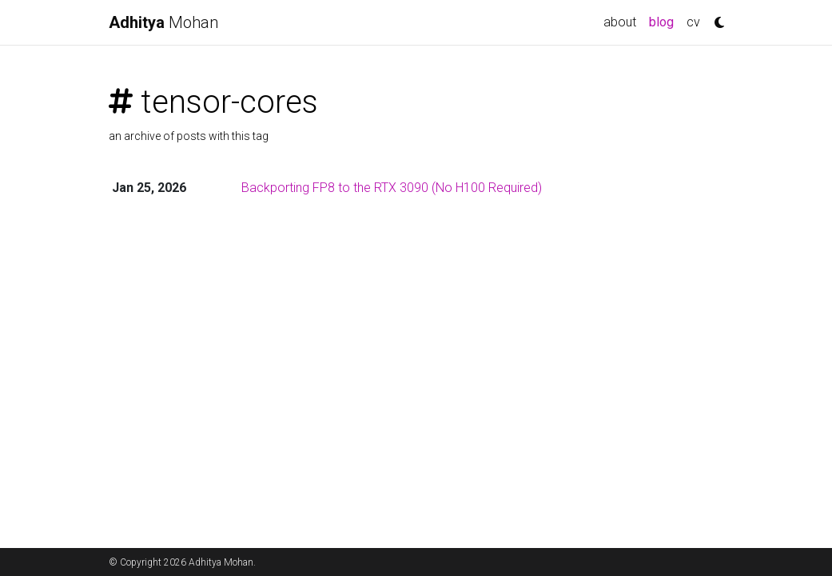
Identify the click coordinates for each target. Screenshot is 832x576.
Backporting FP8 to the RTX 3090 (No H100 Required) (391, 187)
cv (693, 22)
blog (664, 21)
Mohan (163, 22)
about (619, 22)
